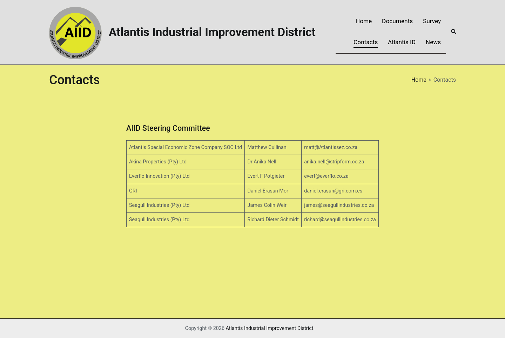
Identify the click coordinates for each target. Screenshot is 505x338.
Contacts (366, 42)
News (433, 42)
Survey (432, 21)
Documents (397, 21)
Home (364, 21)
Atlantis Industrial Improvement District (212, 32)
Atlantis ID (402, 42)
